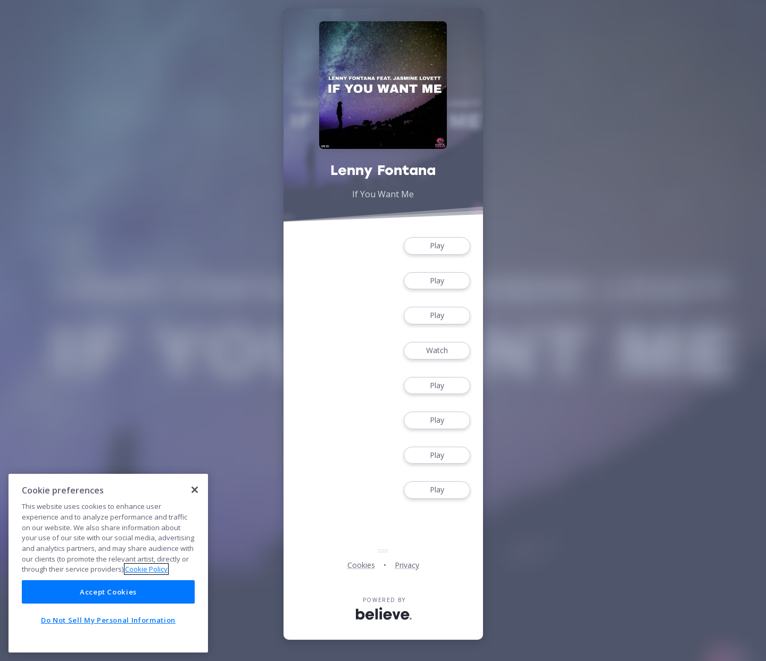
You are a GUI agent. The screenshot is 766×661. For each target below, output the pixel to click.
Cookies (361, 565)
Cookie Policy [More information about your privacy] (146, 569)
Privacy (407, 565)
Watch (436, 350)
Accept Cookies (108, 592)
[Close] (194, 489)
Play (436, 246)
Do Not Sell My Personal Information (108, 620)
